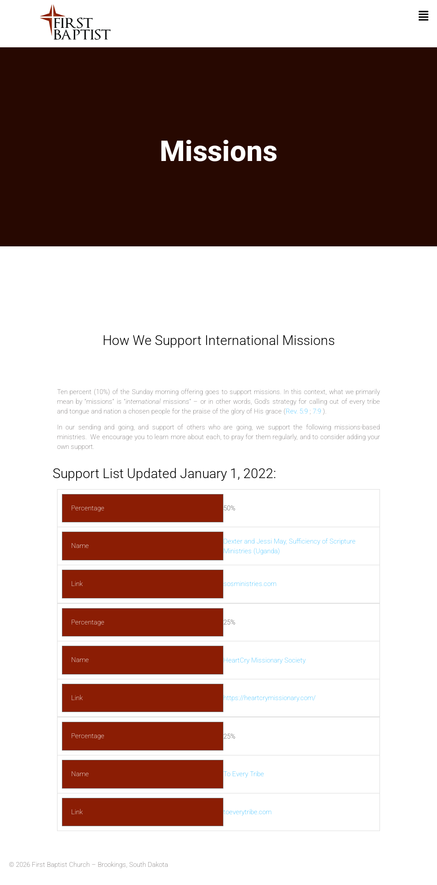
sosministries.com (249, 584)
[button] (424, 16)
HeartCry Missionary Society (264, 660)
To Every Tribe (243, 774)
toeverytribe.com (247, 812)
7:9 (317, 411)
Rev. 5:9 (297, 411)
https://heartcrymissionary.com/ (269, 698)
